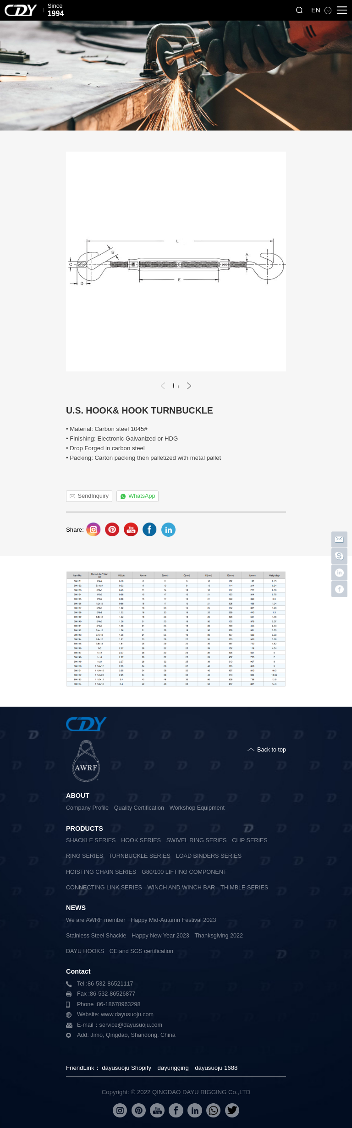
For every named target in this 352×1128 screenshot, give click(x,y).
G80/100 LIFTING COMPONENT (184, 872)
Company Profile (87, 808)
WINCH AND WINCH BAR (181, 887)
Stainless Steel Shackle (96, 935)
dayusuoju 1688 (216, 1067)
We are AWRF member (95, 920)
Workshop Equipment (197, 808)
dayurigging (173, 1067)
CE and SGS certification (141, 951)
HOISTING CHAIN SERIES (101, 872)
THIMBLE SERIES (244, 887)
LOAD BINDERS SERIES (209, 856)
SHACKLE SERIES (91, 840)
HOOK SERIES (141, 840)
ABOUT (77, 795)
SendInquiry (93, 496)
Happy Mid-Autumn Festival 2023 (173, 920)
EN (316, 10)
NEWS (76, 908)
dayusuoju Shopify (126, 1067)
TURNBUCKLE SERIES (139, 856)
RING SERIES (84, 856)
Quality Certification (139, 808)
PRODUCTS (84, 828)
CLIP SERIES (249, 840)
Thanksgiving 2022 (218, 935)
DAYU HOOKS (85, 951)
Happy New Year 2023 (160, 935)
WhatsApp (141, 496)
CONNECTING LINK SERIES (104, 887)
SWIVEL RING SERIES (196, 840)
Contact (78, 971)
